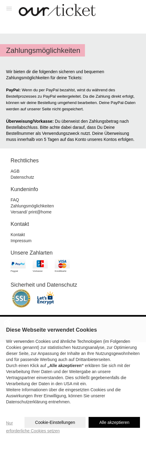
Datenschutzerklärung (26, 401)
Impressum (21, 240)
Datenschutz (22, 177)
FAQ (15, 199)
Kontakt (18, 234)
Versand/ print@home (31, 212)
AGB (15, 171)
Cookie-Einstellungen (55, 422)
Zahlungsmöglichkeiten (32, 205)
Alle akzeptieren (114, 422)
